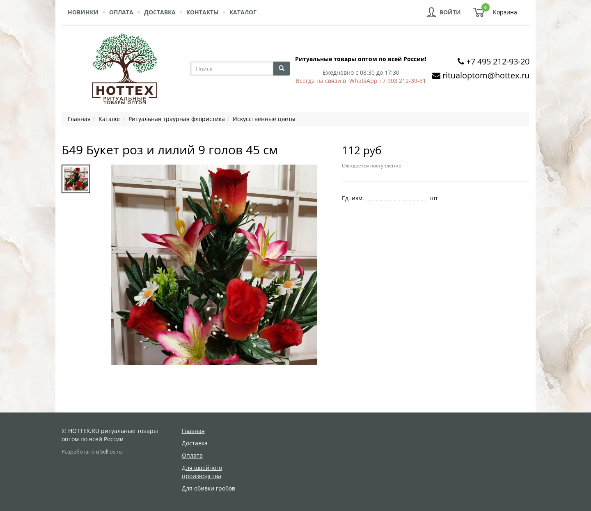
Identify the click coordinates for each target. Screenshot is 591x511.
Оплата (121, 12)
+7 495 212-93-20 (497, 61)
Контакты (202, 12)
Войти (450, 12)
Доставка (160, 12)
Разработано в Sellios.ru (92, 451)
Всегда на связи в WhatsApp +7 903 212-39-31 (361, 81)
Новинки (83, 12)
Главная (193, 431)
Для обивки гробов (208, 488)
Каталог (243, 12)
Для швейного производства (202, 472)
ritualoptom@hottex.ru (485, 75)
